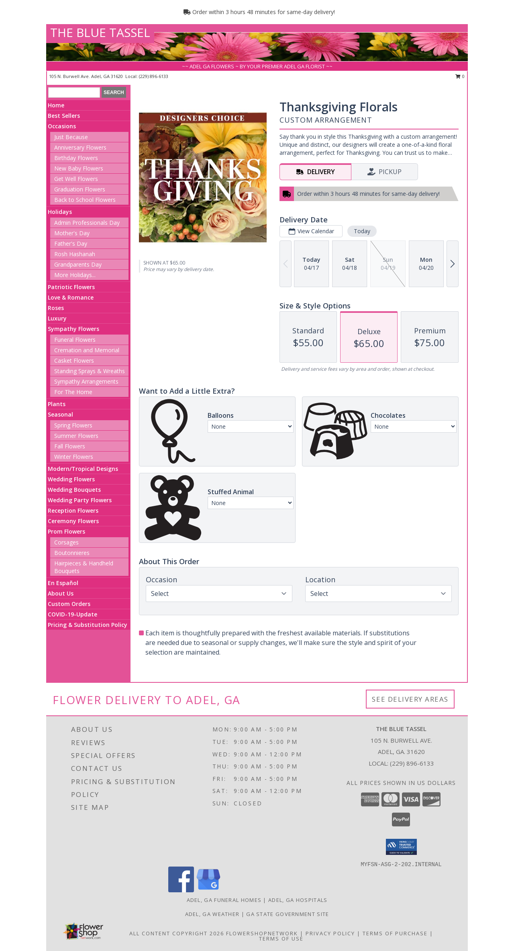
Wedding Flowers (71, 479)
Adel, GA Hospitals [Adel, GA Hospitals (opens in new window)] (297, 900)
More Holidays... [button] (75, 275)
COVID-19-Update (72, 614)
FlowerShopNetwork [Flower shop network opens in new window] (262, 933)
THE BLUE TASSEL (100, 32)
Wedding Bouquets (74, 489)
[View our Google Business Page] (208, 890)
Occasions (62, 126)
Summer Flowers (76, 436)
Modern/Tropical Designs (83, 468)
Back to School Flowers (85, 199)
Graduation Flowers (79, 189)
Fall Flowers (69, 446)
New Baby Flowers (78, 168)
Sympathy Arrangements (86, 381)
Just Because (71, 137)
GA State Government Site (287, 914)
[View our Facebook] (181, 890)
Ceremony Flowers (73, 521)
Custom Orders (69, 604)
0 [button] (460, 76)
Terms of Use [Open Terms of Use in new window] (281, 938)
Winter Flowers (73, 456)
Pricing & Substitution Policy (87, 625)
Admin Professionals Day (87, 222)
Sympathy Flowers (73, 329)
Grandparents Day (78, 264)
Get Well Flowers (76, 179)
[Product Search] (74, 92)
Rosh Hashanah (74, 254)
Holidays (60, 212)
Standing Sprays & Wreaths (89, 371)
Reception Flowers (73, 510)
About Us (60, 593)
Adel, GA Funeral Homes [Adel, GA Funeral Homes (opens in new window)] (224, 900)
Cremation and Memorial (86, 350)
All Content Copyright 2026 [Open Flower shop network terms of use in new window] (176, 933)
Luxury (57, 318)
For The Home (73, 392)
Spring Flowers (73, 425)
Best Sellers (64, 115)
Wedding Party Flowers (80, 500)
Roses (56, 308)
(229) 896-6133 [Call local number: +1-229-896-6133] (153, 76)
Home (56, 105)
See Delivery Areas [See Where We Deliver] (410, 699)
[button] (401, 847)
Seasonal (60, 414)
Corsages (66, 542)
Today (362, 231)
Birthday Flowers (76, 158)
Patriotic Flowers (71, 287)
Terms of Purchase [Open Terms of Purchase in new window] (395, 933)
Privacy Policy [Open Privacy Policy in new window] (330, 933)
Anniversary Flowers (80, 147)
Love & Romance (71, 297)
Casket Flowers (74, 360)
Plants (56, 404)
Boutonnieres (72, 553)
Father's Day (70, 243)
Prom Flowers (66, 531)
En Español (63, 583)
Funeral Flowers (75, 339)
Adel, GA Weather (212, 914)
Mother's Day (72, 233)
